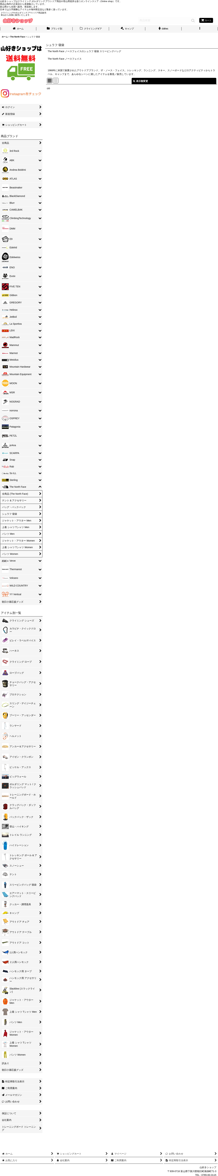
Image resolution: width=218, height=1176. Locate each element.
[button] (200, 29)
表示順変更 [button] (140, 81)
